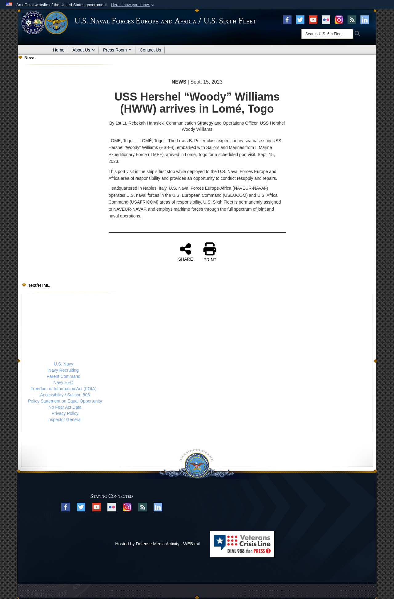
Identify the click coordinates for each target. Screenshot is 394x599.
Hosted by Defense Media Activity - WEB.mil (157, 543)
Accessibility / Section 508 (65, 394)
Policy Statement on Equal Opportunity (65, 401)
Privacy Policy (65, 413)
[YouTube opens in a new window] (313, 19)
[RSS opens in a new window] (352, 19)
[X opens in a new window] (300, 19)
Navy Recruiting (63, 370)
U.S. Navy (63, 363)
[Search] (327, 34)
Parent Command (63, 376)
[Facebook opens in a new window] (287, 19)
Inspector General (64, 419)
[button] (133, 5)
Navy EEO (64, 382)
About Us (83, 50)
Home (58, 50)
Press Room (117, 50)
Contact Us (150, 50)
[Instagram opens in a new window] (339, 19)
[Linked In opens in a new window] (364, 19)
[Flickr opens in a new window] (326, 19)
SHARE (185, 252)
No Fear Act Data (65, 407)
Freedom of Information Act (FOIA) (63, 388)
